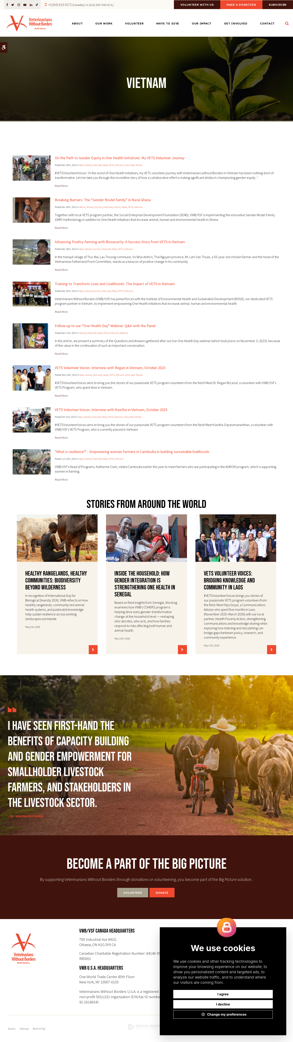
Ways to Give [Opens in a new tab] (167, 23)
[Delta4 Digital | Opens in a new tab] (146, 1027)
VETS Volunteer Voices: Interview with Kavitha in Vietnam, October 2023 (111, 409)
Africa (82, 207)
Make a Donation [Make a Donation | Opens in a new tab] (238, 5)
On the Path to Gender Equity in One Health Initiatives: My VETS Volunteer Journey (119, 157)
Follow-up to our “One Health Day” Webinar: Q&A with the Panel (105, 325)
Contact (267, 23)
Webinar (124, 332)
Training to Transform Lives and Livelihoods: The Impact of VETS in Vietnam (115, 283)
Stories (88, 165)
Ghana (117, 207)
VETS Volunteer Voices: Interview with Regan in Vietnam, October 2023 (110, 367)
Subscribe (277, 5)
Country (98, 207)
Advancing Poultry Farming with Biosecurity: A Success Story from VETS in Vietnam (120, 241)
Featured (97, 165)
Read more (61, 186)
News (105, 165)
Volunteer (134, 23)
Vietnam (119, 165)
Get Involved (235, 23)
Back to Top (39, 1028)
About (77, 23)
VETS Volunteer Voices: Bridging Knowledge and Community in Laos (229, 580)
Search (11, 1028)
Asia (82, 165)
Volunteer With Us (192, 5)
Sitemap (24, 1028)
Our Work (103, 23)
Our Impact (201, 23)
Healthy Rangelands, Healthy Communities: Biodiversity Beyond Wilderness (56, 580)
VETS (111, 165)
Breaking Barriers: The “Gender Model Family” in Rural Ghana (103, 199)
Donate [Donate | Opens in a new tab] (162, 892)
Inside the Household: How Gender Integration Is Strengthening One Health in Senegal (144, 584)
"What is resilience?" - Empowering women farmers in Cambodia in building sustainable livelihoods (132, 451)
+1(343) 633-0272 (60, 5)
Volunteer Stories (133, 165)
